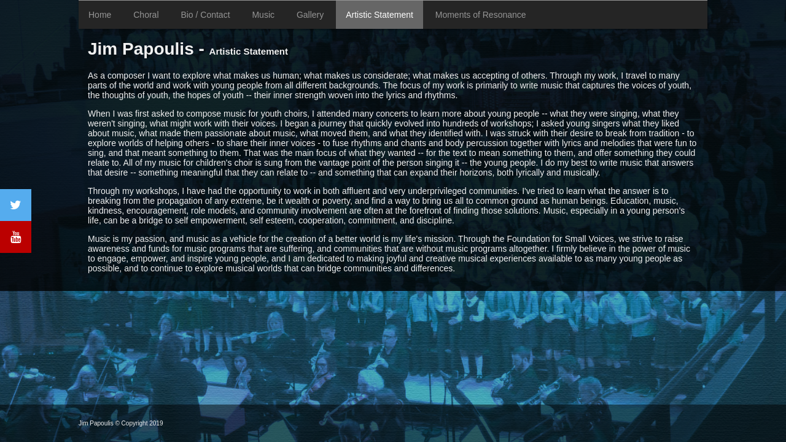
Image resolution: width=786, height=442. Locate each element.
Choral (145, 15)
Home (99, 15)
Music (263, 15)
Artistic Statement (379, 15)
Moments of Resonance (480, 15)
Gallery (310, 15)
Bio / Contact (205, 15)
